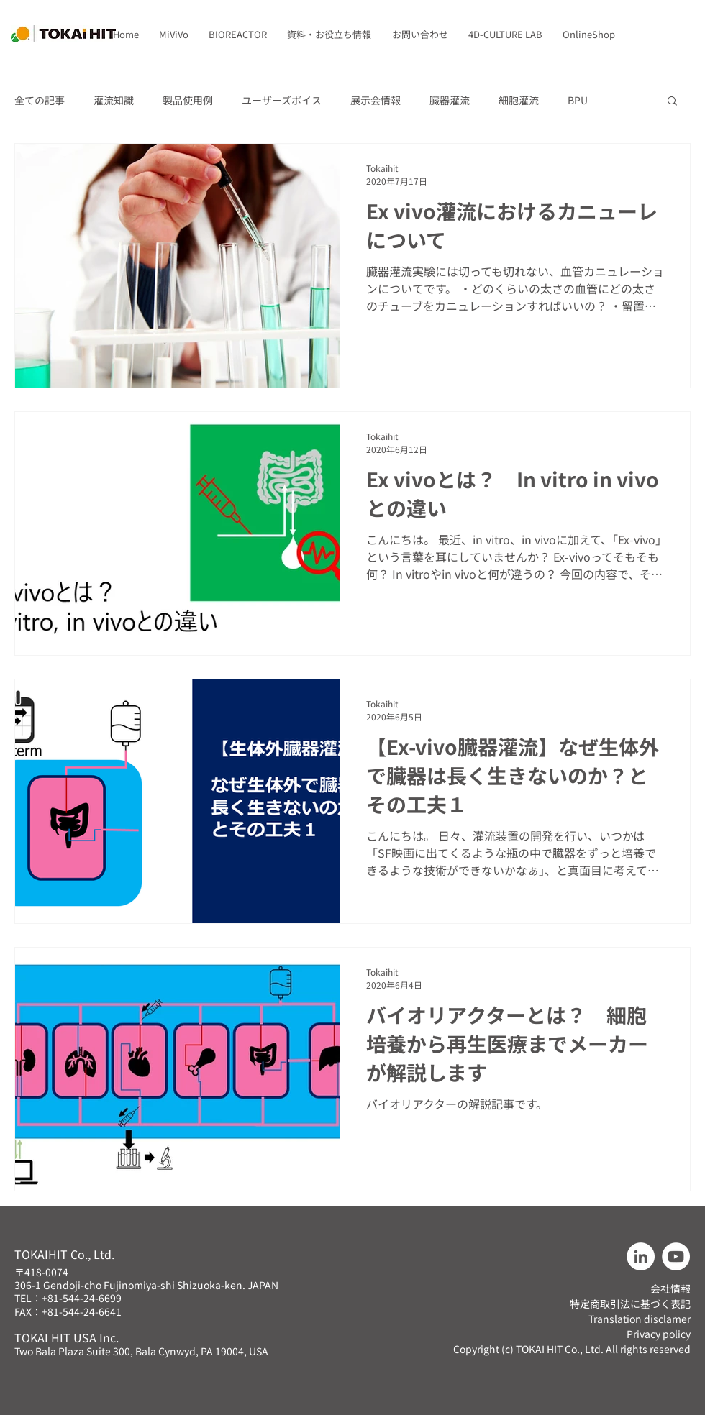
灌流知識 (114, 100)
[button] (174, 34)
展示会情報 (375, 100)
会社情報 (670, 1288)
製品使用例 (188, 100)
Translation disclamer (639, 1318)
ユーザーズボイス (282, 100)
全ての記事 (39, 100)
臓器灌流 (449, 100)
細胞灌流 (519, 100)
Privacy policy (659, 1334)
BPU (578, 100)
